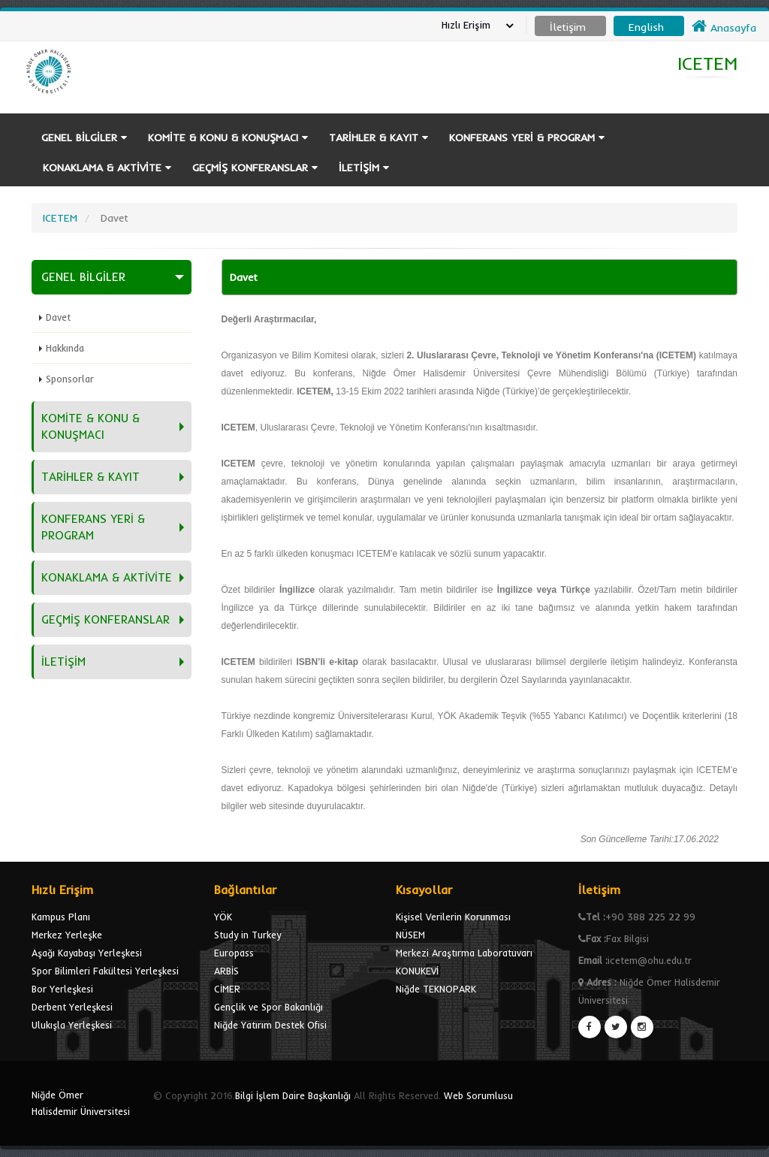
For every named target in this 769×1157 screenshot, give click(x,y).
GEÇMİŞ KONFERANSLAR (255, 167)
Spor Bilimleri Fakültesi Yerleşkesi (105, 971)
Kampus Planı (61, 917)
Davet (58, 317)
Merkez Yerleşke (67, 935)
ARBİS (226, 971)
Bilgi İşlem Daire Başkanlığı (293, 1095)
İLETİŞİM (364, 167)
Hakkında (65, 348)
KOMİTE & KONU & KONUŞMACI (228, 137)
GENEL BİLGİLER (84, 137)
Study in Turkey (247, 935)
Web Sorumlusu (478, 1095)
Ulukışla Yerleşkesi (72, 1025)
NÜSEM (410, 935)
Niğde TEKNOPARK (436, 989)
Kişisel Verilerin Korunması (453, 917)
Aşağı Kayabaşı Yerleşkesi (87, 953)
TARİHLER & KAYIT (378, 137)
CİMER (227, 989)
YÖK (223, 917)
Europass (234, 953)
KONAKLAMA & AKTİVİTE (107, 167)
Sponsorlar (70, 379)
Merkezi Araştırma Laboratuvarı (464, 953)
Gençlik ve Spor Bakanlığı (268, 1007)
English (646, 27)
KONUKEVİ (417, 971)
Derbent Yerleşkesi (72, 1007)
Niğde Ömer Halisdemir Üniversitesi (81, 1103)
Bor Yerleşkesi (62, 989)
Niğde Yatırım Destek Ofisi (270, 1025)
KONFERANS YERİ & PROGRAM (527, 137)
